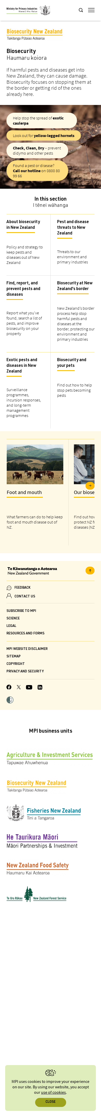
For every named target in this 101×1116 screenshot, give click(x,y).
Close (50, 1102)
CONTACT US (24, 596)
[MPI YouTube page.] (29, 688)
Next (90, 486)
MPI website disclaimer (27, 649)
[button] (9, 700)
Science (13, 618)
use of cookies (53, 1092)
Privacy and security (25, 671)
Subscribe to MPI (21, 611)
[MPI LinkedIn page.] (39, 688)
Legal (11, 626)
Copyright (15, 664)
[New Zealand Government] (50, 571)
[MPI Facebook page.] (9, 688)
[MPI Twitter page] (19, 688)
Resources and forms (25, 633)
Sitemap (13, 656)
